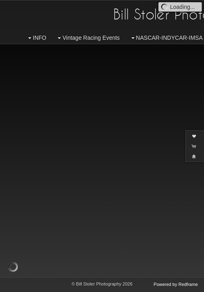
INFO (36, 37)
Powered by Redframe (176, 284)
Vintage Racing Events (87, 37)
